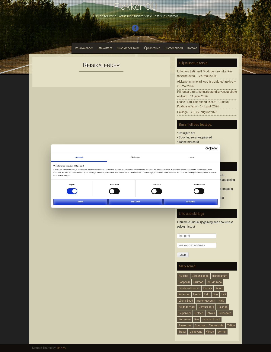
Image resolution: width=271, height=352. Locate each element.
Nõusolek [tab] (79, 157)
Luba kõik (190, 202)
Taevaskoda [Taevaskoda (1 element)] (216, 325)
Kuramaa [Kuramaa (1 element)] (184, 294)
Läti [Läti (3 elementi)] (224, 294)
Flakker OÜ (135, 6)
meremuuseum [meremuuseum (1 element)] (205, 300)
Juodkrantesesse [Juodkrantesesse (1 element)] (189, 288)
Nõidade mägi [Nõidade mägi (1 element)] (187, 306)
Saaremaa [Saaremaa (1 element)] (185, 325)
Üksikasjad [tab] (135, 157)
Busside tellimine (128, 48)
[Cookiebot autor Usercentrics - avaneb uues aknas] (201, 149)
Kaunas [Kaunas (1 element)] (207, 288)
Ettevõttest (104, 48)
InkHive (61, 348)
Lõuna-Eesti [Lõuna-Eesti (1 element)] (186, 300)
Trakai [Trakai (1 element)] (182, 331)
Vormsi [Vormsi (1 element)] (222, 331)
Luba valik (135, 202)
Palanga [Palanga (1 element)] (223, 306)
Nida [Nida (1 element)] (221, 300)
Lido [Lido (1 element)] (206, 294)
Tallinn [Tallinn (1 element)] (231, 325)
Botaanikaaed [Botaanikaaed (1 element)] (200, 275)
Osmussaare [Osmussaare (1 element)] (206, 306)
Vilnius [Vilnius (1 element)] (210, 331)
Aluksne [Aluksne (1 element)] (183, 275)
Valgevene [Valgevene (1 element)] (196, 331)
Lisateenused (174, 48)
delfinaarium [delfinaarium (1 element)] (219, 275)
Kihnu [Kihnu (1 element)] (219, 288)
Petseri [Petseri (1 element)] (199, 313)
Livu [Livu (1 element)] (215, 294)
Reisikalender (83, 48)
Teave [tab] (192, 157)
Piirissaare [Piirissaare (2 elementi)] (225, 313)
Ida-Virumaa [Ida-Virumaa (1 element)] (214, 282)
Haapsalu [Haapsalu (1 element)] (184, 282)
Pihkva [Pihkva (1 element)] (211, 313)
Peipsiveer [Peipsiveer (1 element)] (185, 313)
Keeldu (80, 202)
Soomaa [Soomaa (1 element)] (200, 325)
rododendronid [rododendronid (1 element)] (211, 319)
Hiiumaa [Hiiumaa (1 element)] (198, 282)
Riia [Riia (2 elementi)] (196, 319)
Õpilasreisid (152, 48)
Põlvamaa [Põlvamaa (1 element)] (185, 319)
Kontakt (192, 48)
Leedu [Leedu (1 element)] (197, 294)
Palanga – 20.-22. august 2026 (197, 112)
